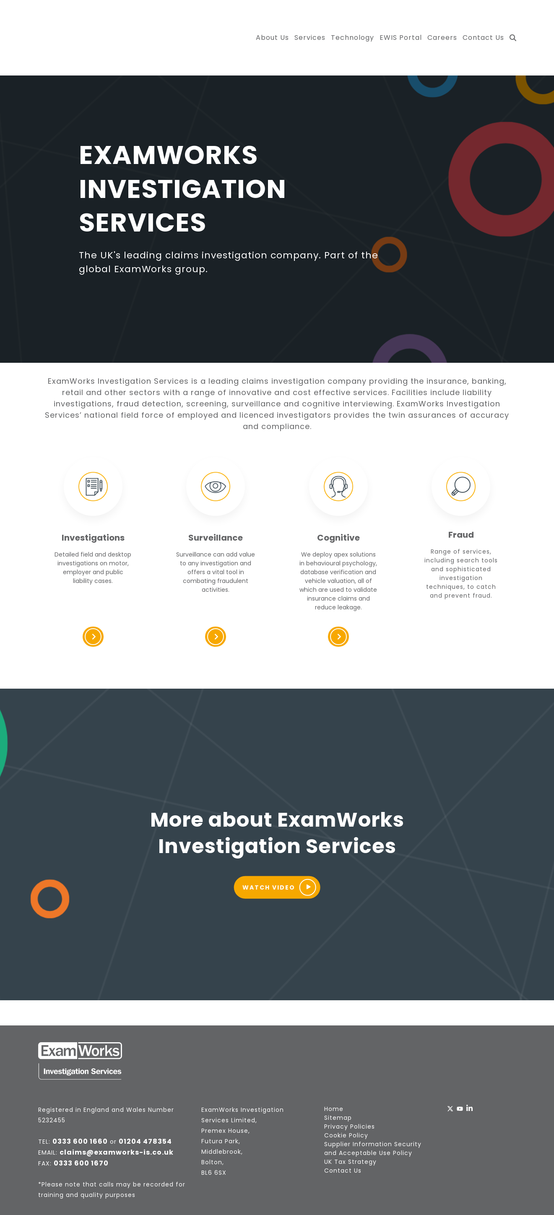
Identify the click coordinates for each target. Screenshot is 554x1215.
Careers (442, 19)
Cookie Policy (346, 1098)
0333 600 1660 (80, 1104)
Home (333, 1071)
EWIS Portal (401, 19)
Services (309, 19)
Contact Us (483, 19)
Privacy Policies (349, 1089)
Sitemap (338, 1080)
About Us (272, 19)
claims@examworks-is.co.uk (117, 1115)
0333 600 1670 (81, 1126)
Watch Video (279, 850)
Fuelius (296, 1193)
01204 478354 (145, 1104)
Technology (352, 19)
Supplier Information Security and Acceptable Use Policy (372, 1111)
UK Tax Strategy (350, 1124)
